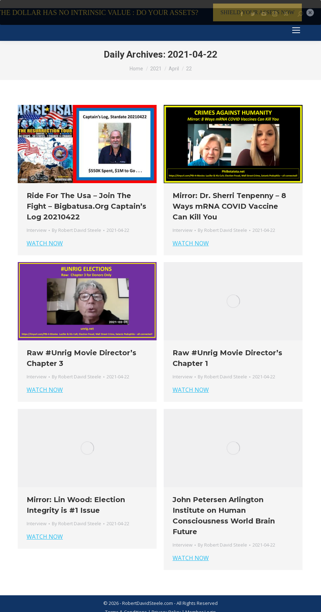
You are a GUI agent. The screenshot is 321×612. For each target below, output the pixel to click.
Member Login (200, 604)
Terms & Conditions (126, 604)
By (76, 222)
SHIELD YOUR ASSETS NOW (258, 12)
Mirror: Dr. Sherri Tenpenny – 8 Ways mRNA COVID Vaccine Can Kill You (229, 199)
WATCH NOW (45, 236)
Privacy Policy (167, 604)
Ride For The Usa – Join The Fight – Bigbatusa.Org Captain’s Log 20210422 (86, 199)
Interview (37, 222)
